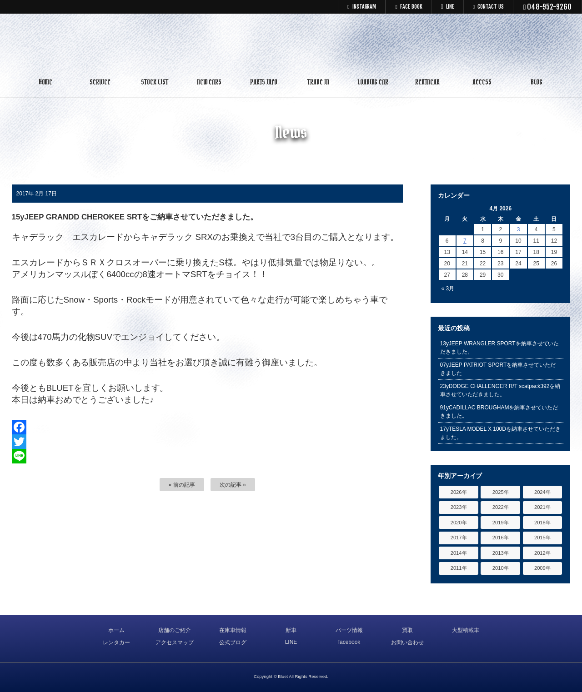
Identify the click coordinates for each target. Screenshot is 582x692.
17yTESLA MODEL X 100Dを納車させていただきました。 (500, 433)
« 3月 (448, 288)
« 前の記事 (182, 485)
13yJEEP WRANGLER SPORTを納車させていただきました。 (499, 347)
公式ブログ (232, 642)
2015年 (542, 537)
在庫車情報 (232, 630)
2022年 (500, 507)
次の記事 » (233, 485)
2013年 (500, 553)
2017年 (459, 537)
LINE (291, 642)
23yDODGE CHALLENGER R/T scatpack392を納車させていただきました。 (500, 390)
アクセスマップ (175, 642)
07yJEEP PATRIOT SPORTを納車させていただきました (498, 369)
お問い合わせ (407, 642)
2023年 (459, 507)
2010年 (500, 568)
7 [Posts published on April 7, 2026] (465, 241)
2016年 (500, 537)
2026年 (459, 492)
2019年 (500, 522)
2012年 (542, 553)
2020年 (459, 522)
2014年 (459, 553)
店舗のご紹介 (174, 630)
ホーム (116, 630)
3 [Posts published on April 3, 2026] (518, 229)
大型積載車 (465, 630)
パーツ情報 (349, 630)
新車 (291, 630)
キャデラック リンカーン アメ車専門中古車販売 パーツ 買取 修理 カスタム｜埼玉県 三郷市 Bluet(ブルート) (291, 43)
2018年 (542, 522)
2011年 (459, 568)
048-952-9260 (547, 6)
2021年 (542, 507)
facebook (349, 642)
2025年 (500, 492)
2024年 (542, 492)
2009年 (542, 568)
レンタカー (116, 642)
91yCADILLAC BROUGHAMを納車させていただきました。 (499, 411)
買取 (407, 630)
